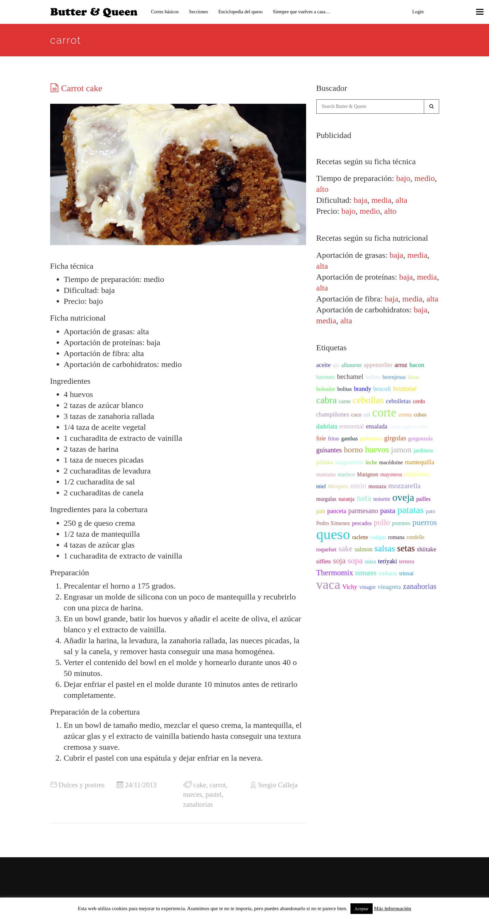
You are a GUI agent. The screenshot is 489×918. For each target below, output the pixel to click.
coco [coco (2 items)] (356, 415)
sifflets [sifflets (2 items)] (323, 561)
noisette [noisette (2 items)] (381, 499)
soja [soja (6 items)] (339, 560)
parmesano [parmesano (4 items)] (363, 510)
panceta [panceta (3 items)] (336, 511)
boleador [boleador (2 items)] (325, 389)
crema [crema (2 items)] (405, 415)
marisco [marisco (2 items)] (346, 474)
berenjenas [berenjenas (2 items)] (393, 377)
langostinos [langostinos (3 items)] (349, 462)
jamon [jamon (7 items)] (401, 449)
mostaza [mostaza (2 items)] (377, 486)
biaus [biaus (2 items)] (413, 377)
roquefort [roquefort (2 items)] (326, 549)
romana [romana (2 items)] (396, 537)
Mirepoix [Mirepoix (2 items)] (338, 486)
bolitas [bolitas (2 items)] (344, 389)
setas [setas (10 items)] (406, 548)
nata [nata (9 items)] (364, 498)
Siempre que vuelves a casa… (301, 11)
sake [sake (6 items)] (346, 549)
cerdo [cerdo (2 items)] (419, 401)
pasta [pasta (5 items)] (387, 511)
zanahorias (198, 804)
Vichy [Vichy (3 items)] (349, 586)
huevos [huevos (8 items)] (377, 449)
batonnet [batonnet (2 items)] (325, 377)
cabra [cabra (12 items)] (326, 400)
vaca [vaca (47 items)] (328, 584)
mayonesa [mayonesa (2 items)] (391, 474)
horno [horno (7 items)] (353, 449)
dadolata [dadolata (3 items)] (326, 426)
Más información (392, 908)
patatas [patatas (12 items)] (410, 510)
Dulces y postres (82, 785)
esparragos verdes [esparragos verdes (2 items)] (408, 426)
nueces (192, 794)
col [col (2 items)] (366, 415)
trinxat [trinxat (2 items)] (406, 573)
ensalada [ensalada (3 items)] (376, 426)
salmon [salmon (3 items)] (364, 549)
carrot (218, 785)
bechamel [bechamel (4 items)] (350, 376)
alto (322, 189)
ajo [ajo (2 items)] (336, 365)
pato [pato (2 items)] (430, 511)
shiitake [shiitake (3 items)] (426, 549)
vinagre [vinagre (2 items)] (367, 587)
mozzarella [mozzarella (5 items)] (404, 486)
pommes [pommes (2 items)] (401, 523)
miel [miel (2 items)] (321, 486)
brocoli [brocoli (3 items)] (382, 388)
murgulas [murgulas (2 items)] (326, 499)
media (381, 200)
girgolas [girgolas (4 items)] (395, 438)
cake (199, 785)
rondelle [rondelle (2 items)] (415, 537)
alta (401, 200)
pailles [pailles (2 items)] (423, 499)
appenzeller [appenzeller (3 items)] (378, 365)
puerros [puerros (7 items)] (425, 522)
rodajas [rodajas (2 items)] (378, 537)
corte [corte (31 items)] (384, 412)
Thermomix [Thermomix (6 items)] (335, 572)
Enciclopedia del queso (240, 11)
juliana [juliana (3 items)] (324, 462)
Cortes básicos (165, 11)
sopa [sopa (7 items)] (355, 560)
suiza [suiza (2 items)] (370, 561)
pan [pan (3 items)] (320, 511)
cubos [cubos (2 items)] (420, 415)
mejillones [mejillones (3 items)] (417, 474)
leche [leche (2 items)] (371, 462)
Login (417, 11)
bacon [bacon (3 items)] (417, 365)
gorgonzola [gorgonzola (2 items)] (420, 438)
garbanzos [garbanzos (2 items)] (371, 438)
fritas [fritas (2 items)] (333, 438)
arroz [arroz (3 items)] (400, 365)
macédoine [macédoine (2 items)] (391, 462)
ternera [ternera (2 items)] (406, 561)
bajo (403, 178)
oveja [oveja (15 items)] (403, 497)
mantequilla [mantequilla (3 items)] (419, 462)
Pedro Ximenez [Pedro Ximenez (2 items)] (333, 523)
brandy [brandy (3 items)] (362, 388)
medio (424, 178)
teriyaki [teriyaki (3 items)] (387, 561)
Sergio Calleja (278, 785)
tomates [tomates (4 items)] (366, 573)
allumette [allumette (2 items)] (352, 365)
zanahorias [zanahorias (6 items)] (419, 586)
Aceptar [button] (362, 908)
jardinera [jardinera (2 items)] (423, 450)
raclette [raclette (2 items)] (360, 537)
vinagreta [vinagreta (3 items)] (389, 586)
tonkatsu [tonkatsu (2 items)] (388, 573)
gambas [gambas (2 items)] (349, 438)
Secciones (198, 11)
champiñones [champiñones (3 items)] (332, 414)
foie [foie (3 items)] (321, 438)
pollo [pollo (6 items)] (382, 522)
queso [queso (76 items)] (333, 534)
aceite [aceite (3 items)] (323, 365)
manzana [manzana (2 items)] (326, 474)
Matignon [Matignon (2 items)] (367, 474)
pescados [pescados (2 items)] (362, 523)
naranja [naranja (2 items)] (347, 499)
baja (360, 200)
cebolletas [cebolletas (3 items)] (398, 401)
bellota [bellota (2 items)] (372, 377)
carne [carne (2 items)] (345, 401)
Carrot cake (81, 88)
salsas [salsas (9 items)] (385, 548)
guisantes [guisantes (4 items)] (329, 450)
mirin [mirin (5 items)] (358, 486)
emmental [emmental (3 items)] (351, 426)
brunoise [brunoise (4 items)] (405, 388)
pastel (213, 794)
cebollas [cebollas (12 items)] (368, 400)
